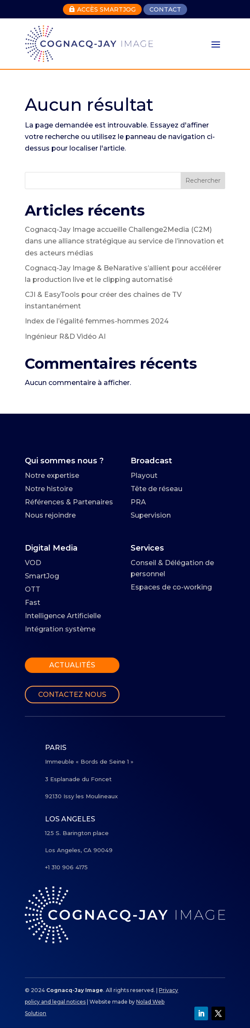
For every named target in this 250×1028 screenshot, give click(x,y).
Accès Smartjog (102, 9)
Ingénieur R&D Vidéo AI (65, 336)
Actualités (72, 665)
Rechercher (202, 180)
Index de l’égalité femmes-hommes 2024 (97, 321)
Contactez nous (72, 694)
